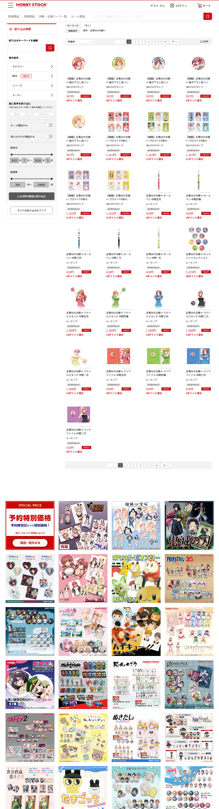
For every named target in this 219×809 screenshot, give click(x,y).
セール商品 (78, 16)
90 (165, 41)
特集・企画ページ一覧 (53, 16)
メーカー (17, 95)
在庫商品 (29, 16)
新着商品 (13, 16)
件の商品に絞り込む (32, 196)
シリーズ (17, 85)
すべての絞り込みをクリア (31, 210)
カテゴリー (18, 66)
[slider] (11, 154)
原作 (22, 76)
